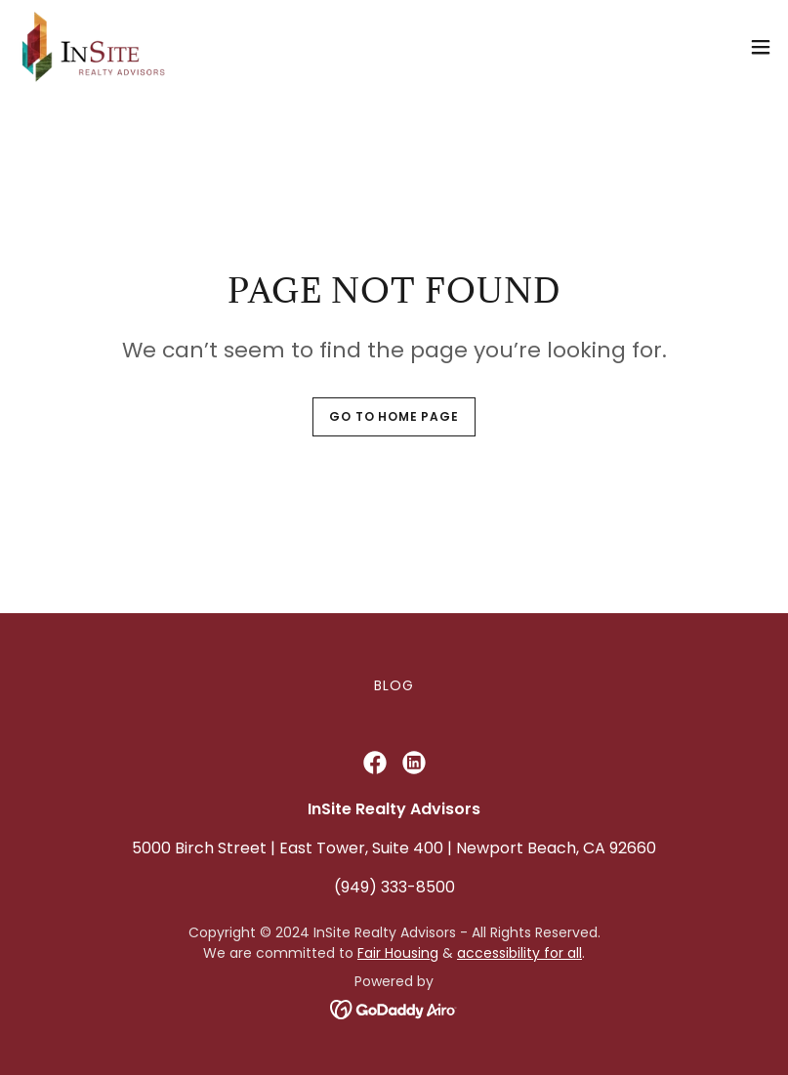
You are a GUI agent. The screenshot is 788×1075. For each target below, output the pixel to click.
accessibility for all (519, 953)
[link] (94, 47)
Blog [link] (394, 685)
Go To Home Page (394, 416)
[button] (760, 46)
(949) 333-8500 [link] (394, 887)
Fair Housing (397, 953)
